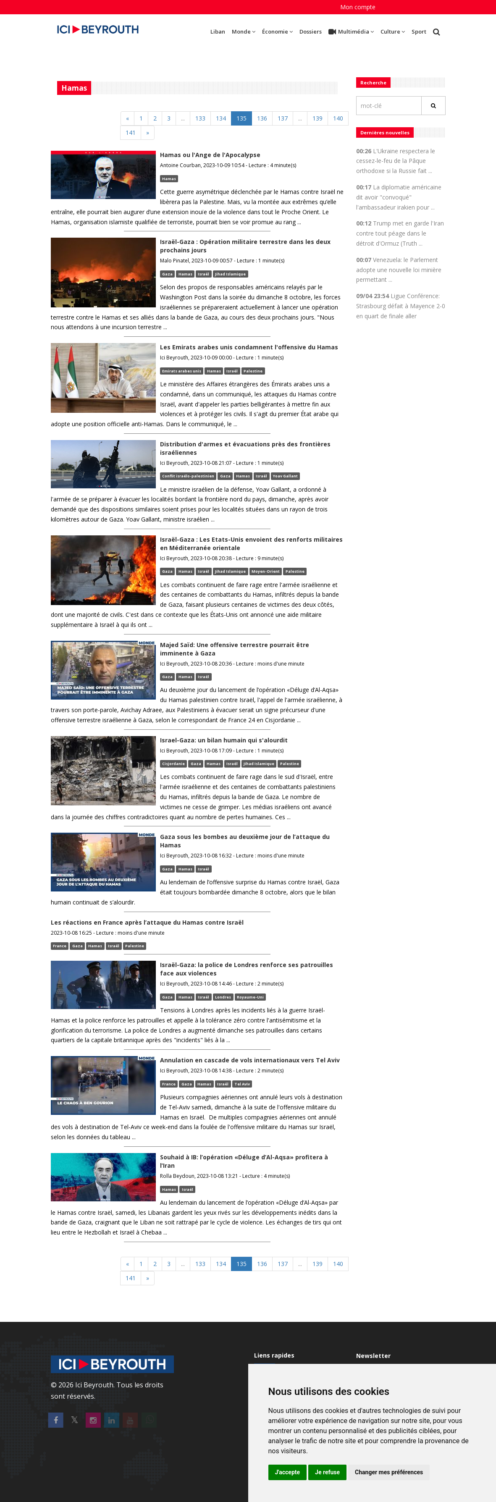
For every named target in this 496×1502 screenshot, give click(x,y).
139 (317, 118)
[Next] (148, 133)
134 (221, 118)
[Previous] (127, 118)
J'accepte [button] (287, 1472)
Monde (243, 31)
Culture (393, 31)
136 (262, 118)
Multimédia (351, 32)
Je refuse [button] (327, 1472)
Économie (277, 31)
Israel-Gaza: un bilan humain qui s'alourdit (224, 740)
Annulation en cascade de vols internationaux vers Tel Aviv (250, 1060)
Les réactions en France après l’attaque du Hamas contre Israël (147, 922)
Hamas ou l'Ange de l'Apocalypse (210, 155)
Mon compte (357, 7)
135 (241, 118)
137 (283, 118)
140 (338, 118)
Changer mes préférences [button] (389, 1472)
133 (200, 118)
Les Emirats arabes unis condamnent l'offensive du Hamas (249, 347)
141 (131, 132)
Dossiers (310, 31)
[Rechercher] (433, 105)
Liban (217, 31)
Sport (419, 31)
